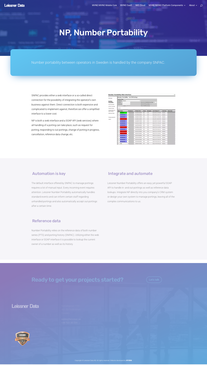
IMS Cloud (140, 5)
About (192, 5)
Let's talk (153, 278)
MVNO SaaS (126, 5)
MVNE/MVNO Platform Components (166, 5)
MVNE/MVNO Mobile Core (104, 5)
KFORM (129, 360)
